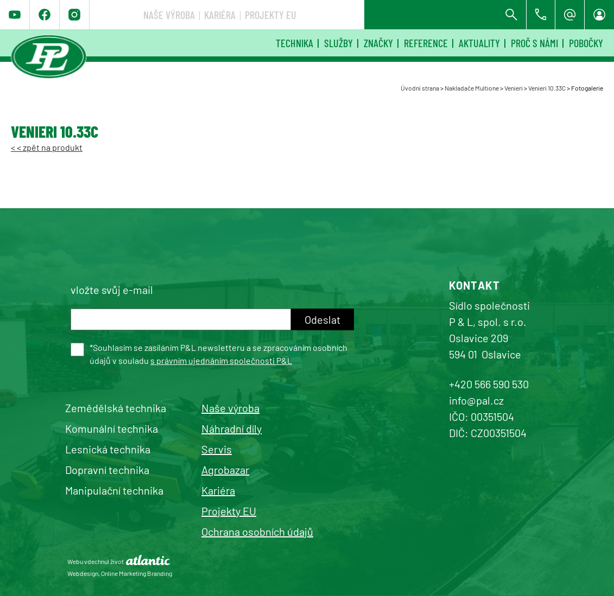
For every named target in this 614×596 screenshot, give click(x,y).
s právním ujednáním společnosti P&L (221, 360)
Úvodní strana (420, 88)
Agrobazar (225, 469)
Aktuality (479, 42)
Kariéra (381, 14)
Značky (378, 42)
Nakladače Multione (472, 88)
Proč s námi (534, 42)
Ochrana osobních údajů (257, 531)
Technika (294, 42)
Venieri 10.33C (547, 88)
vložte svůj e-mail (112, 289)
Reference (426, 42)
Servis (216, 449)
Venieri (513, 88)
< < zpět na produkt (47, 147)
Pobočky (586, 42)
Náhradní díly (231, 428)
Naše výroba (331, 14)
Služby (338, 42)
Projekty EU (432, 14)
